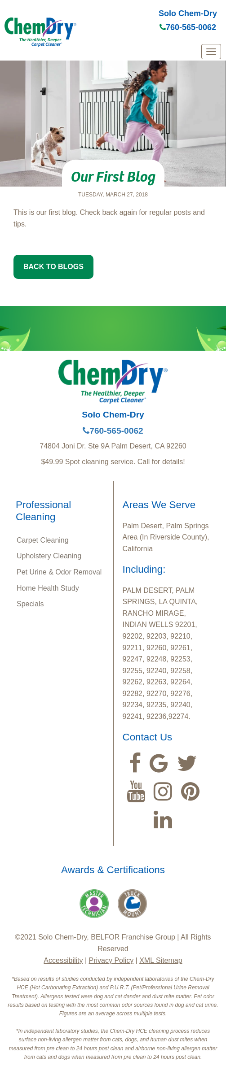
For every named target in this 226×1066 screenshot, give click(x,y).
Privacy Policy (111, 960)
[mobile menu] (211, 51)
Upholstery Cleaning (49, 556)
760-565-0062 (188, 27)
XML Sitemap (160, 960)
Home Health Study (48, 588)
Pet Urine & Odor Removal (59, 572)
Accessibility (63, 960)
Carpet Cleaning (43, 540)
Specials (30, 604)
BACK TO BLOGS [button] (53, 266)
